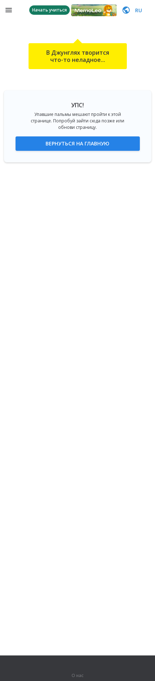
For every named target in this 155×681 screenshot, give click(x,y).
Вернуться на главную (77, 143)
